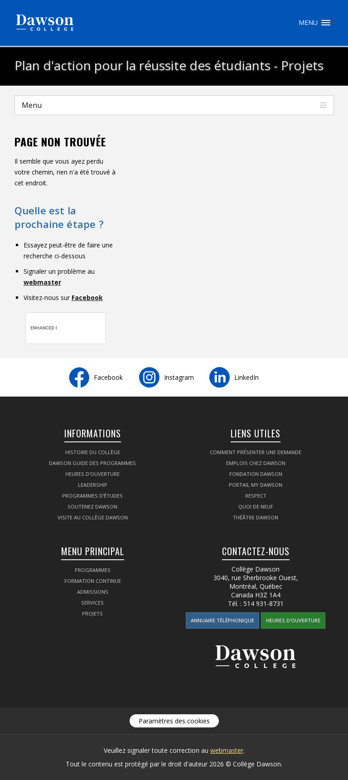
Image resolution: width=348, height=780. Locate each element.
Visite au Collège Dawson (93, 517)
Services (92, 602)
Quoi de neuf (255, 506)
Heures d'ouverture (92, 473)
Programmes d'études (92, 495)
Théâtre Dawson (255, 517)
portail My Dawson (255, 484)
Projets (92, 613)
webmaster (42, 282)
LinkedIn (246, 377)
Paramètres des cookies (174, 721)
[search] (43, 328)
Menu (326, 22)
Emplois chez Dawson (255, 463)
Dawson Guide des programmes (92, 463)
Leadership (92, 484)
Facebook (87, 297)
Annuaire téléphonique (222, 620)
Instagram (179, 377)
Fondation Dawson (255, 473)
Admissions (92, 591)
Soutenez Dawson (92, 506)
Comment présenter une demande (255, 452)
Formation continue (92, 580)
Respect (255, 495)
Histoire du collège (92, 452)
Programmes (93, 570)
